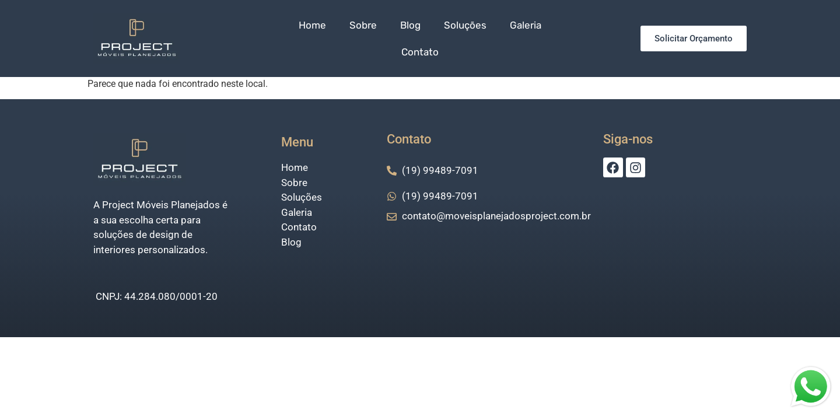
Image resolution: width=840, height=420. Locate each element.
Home (312, 25)
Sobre (363, 25)
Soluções (465, 25)
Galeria (525, 25)
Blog (410, 25)
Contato (420, 52)
